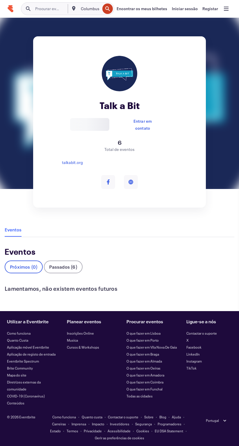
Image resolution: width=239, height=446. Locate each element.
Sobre (149, 417)
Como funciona (19, 333)
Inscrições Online (80, 333)
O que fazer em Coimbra (144, 382)
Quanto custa (92, 417)
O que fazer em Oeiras (143, 368)
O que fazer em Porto (142, 340)
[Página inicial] (10, 8)
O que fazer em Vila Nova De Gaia (151, 347)
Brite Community (20, 368)
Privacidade (93, 431)
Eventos (13, 229)
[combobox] (90, 8)
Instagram (194, 361)
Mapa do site (16, 375)
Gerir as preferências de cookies (119, 438)
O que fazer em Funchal (144, 389)
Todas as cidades (139, 396)
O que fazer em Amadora (145, 375)
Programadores (169, 424)
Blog (162, 417)
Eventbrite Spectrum (23, 361)
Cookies (142, 431)
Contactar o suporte (201, 333)
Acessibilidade (119, 431)
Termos (72, 431)
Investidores (119, 424)
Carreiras (59, 424)
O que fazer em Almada (144, 361)
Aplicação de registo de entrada (31, 354)
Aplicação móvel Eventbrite (28, 347)
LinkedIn (193, 354)
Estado (55, 431)
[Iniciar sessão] (185, 9)
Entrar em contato (142, 124)
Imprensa (79, 424)
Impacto (98, 424)
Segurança (143, 424)
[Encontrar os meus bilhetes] (142, 9)
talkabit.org (72, 162)
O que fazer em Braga (142, 354)
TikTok (191, 368)
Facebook (193, 347)
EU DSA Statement (169, 431)
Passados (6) (63, 267)
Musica (72, 340)
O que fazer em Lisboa (143, 333)
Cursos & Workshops (83, 347)
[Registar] (210, 9)
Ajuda (176, 417)
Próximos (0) (24, 267)
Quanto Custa (17, 340)
